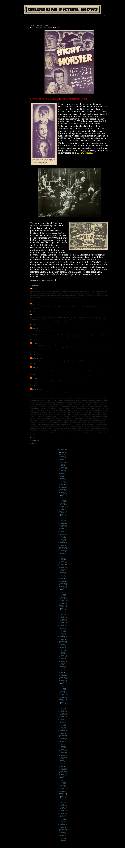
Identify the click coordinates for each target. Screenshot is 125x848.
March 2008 (63, 497)
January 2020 (63, 719)
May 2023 (63, 782)
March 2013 (63, 591)
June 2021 (63, 746)
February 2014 (63, 608)
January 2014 (63, 606)
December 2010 (63, 548)
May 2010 (63, 537)
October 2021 (63, 752)
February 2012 (63, 570)
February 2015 (63, 627)
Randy (33, 328)
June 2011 (63, 558)
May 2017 (63, 669)
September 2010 (63, 544)
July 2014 (63, 616)
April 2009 (63, 517)
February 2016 (63, 646)
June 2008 (63, 501)
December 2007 (63, 492)
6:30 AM (50, 280)
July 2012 (63, 578)
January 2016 (63, 644)
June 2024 (63, 802)
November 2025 (63, 829)
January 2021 (63, 738)
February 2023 (63, 777)
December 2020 (63, 736)
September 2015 (63, 638)
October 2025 (63, 827)
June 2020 (63, 727)
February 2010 (63, 533)
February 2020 (63, 721)
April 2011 (63, 555)
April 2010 (63, 536)
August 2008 (63, 505)
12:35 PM (32, 363)
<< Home (32, 443)
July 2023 (63, 785)
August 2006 (63, 467)
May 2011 (63, 556)
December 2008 (63, 511)
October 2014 (63, 620)
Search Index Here (101, 15)
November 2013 (63, 603)
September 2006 (63, 468)
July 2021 (63, 747)
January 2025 (63, 813)
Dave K (34, 315)
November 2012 (63, 584)
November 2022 (63, 772)
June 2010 (63, 539)
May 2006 (63, 462)
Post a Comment (36, 440)
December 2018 (63, 699)
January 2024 (63, 794)
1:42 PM (32, 339)
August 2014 (63, 617)
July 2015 (63, 635)
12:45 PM (32, 324)
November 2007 (63, 490)
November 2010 (63, 547)
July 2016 (63, 653)
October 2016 (63, 658)
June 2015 (63, 633)
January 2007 (63, 475)
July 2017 (63, 672)
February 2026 (63, 834)
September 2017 (63, 675)
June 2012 (63, 577)
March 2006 (63, 459)
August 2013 (63, 599)
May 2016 (63, 650)
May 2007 (63, 481)
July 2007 (63, 484)
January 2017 (63, 663)
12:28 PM (32, 354)
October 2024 (63, 809)
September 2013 (63, 600)
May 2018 (63, 688)
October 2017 (63, 677)
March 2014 (63, 610)
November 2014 (63, 622)
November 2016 (63, 660)
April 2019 (63, 705)
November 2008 (63, 509)
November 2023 (63, 791)
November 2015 (63, 641)
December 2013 (63, 605)
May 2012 (63, 575)
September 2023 (63, 788)
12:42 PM (32, 374)
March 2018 (63, 685)
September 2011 (63, 563)
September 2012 (63, 581)
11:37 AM (32, 311)
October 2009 (63, 526)
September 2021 (63, 751)
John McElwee (36, 358)
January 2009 (63, 512)
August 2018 (63, 693)
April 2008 (63, 498)
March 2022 (63, 760)
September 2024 (63, 807)
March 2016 (63, 647)
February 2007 (63, 476)
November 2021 (63, 754)
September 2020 (63, 732)
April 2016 (63, 649)
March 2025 (63, 816)
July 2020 (63, 729)
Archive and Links (23, 15)
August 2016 (63, 655)
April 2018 (63, 686)
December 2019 (63, 718)
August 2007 (63, 486)
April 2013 (63, 592)
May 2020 (63, 725)
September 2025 (63, 826)
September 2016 (63, 657)
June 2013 (63, 595)
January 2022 (63, 757)
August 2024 (63, 805)
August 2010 (63, 542)
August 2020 (63, 730)
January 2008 (63, 494)
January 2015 (63, 625)
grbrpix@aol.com (62, 15)
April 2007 (63, 479)
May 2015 (63, 631)
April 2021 (63, 743)
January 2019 (63, 700)
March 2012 (63, 572)
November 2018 (63, 697)
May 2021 (63, 744)
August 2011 (63, 561)
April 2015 (63, 630)
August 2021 (63, 749)
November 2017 (63, 678)
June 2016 (63, 652)
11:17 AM (32, 300)
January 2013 (63, 588)
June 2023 (63, 783)
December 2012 (63, 586)
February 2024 (63, 796)
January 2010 (63, 531)
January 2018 (63, 682)
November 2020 (63, 735)
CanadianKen (35, 289)
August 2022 (63, 768)
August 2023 (63, 787)
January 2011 (63, 550)
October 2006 (63, 470)
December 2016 (63, 661)
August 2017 (63, 674)
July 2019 (63, 710)
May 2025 (63, 819)
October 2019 (63, 714)
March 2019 (63, 704)
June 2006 (63, 464)
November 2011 (63, 566)
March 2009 (63, 515)
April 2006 (63, 461)
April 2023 (63, 780)
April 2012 (63, 573)
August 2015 (63, 636)
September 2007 (63, 487)
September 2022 (63, 769)
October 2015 (63, 639)
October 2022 (63, 771)
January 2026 (63, 832)
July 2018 (63, 691)
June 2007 (63, 483)
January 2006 (63, 456)
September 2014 (63, 619)
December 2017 (63, 680)
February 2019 (63, 702)
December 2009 (63, 530)
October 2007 (63, 489)
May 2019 (63, 707)
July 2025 (63, 823)
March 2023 (63, 779)
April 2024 (63, 799)
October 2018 (63, 696)
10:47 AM (32, 437)
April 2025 (63, 818)
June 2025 (63, 821)
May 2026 (63, 838)
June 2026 (63, 840)
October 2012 (63, 583)
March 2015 (63, 628)
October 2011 (63, 564)
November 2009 (63, 528)
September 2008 (63, 506)
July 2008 (63, 503)
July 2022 (63, 766)
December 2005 (63, 454)
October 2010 (63, 545)
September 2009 (63, 525)
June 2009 (63, 520)
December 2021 (63, 755)
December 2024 (63, 812)
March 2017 (63, 666)
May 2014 (63, 613)
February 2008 (63, 495)
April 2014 (63, 611)
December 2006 (63, 473)
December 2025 (63, 830)
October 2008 (63, 508)
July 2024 (63, 804)
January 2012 (63, 569)
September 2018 (63, 694)
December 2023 (63, 793)
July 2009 (63, 522)
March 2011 (63, 553)
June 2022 (63, 765)
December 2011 (63, 567)
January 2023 (63, 776)
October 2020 (63, 733)
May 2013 (63, 594)
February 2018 (63, 683)
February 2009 (63, 514)
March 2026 (63, 835)
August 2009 (63, 523)
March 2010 (63, 534)
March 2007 (63, 478)
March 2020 (63, 722)
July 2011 (63, 559)
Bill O (33, 304)
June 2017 (63, 671)
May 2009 (63, 519)
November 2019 (63, 716)
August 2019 (63, 711)
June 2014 (63, 614)
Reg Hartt (34, 343)
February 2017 (63, 664)
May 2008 (63, 500)
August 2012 (63, 580)
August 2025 (63, 824)
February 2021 (63, 740)
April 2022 (63, 762)
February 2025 (63, 815)
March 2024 (63, 798)
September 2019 (63, 713)
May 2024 (63, 801)
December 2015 (63, 642)
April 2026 (63, 837)
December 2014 (63, 624)
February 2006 (63, 458)
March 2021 (63, 741)
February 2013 (63, 589)
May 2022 (63, 763)
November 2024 (63, 810)
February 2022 (63, 758)
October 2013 (63, 602)
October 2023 (63, 790)
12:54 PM (32, 385)
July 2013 (63, 597)
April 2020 (63, 724)
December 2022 (63, 774)
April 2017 (63, 667)
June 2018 (63, 689)
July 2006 (63, 465)
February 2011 (63, 552)
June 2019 (63, 708)
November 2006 (63, 472)
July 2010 (63, 541)
